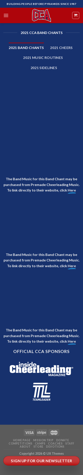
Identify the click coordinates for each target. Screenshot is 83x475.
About (25, 446)
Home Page (22, 440)
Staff (69, 443)
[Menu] (6, 15)
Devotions (55, 446)
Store (38, 446)
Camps (40, 443)
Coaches (55, 443)
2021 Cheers (61, 47)
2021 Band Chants (26, 47)
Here (72, 190)
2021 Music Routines (43, 57)
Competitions (20, 443)
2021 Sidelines (44, 68)
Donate (62, 440)
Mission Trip (43, 440)
